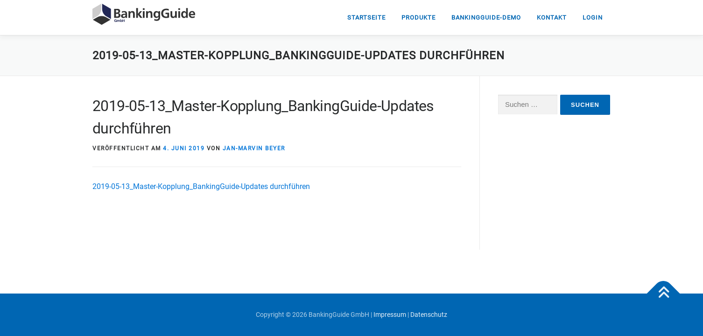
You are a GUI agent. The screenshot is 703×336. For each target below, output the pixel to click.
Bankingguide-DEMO (486, 17)
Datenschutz (428, 314)
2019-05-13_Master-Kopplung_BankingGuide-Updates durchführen (201, 186)
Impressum (389, 314)
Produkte (418, 17)
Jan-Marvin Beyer (254, 148)
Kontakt (552, 17)
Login (593, 17)
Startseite (366, 17)
